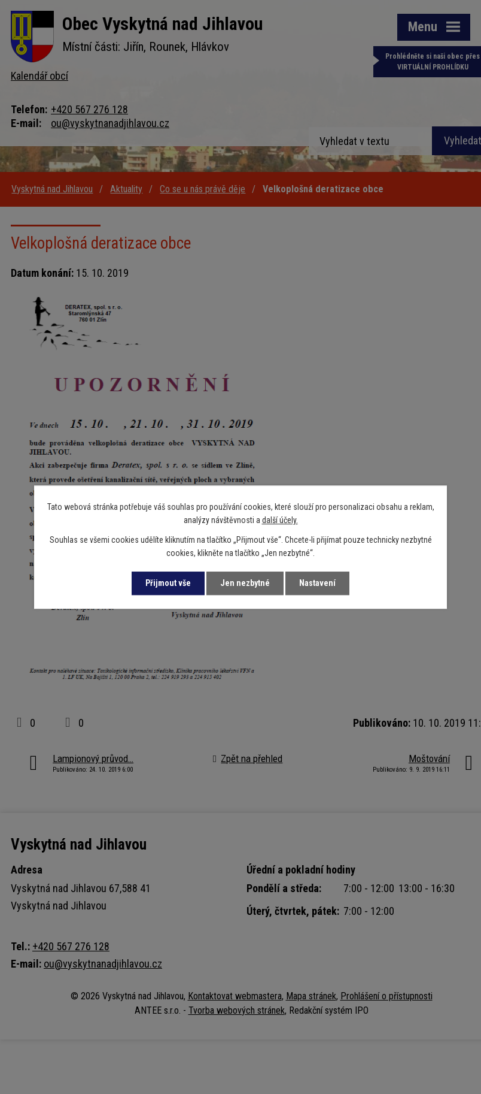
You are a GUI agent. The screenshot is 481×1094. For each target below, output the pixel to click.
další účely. (280, 520)
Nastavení (317, 583)
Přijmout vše (168, 583)
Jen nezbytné (245, 583)
